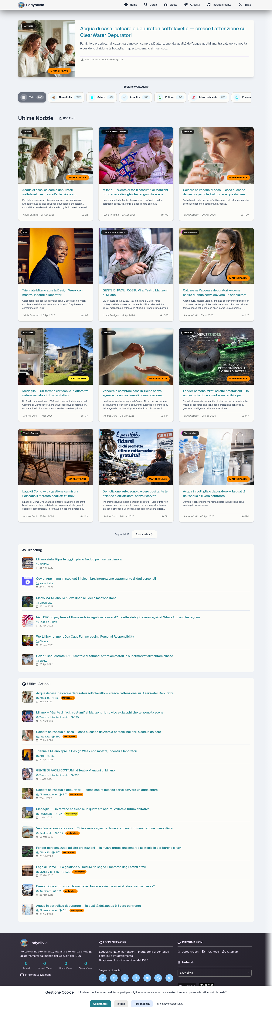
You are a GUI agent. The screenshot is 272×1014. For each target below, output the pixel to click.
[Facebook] (103, 978)
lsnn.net (187, 986)
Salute (170, 5)
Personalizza (142, 1007)
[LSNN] (158, 978)
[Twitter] (125, 978)
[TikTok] (136, 978)
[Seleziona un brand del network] (215, 973)
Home (130, 5)
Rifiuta (121, 1007)
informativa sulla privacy (170, 1007)
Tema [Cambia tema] (245, 5)
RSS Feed (67, 118)
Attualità (192, 5)
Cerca (150, 5)
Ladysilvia (34, 943)
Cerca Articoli (188, 951)
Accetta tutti (100, 1007)
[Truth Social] (169, 978)
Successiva (144, 534)
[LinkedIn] (147, 978)
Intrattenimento (219, 5)
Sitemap (230, 951)
